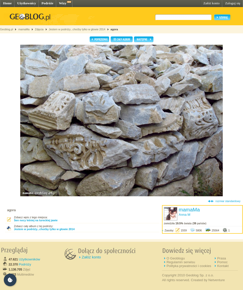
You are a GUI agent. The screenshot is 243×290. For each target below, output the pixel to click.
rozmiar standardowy (227, 201)
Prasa (221, 258)
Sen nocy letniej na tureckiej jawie (35, 220)
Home (7, 3)
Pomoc (222, 262)
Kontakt (223, 266)
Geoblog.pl (6, 29)
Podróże (47, 3)
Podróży (25, 264)
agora (114, 29)
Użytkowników (29, 259)
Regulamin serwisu (181, 262)
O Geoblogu (176, 258)
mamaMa (23, 29)
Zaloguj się (232, 3)
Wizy (62, 3)
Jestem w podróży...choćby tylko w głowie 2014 (77, 29)
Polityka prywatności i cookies (189, 266)
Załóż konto (211, 3)
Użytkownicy (26, 3)
